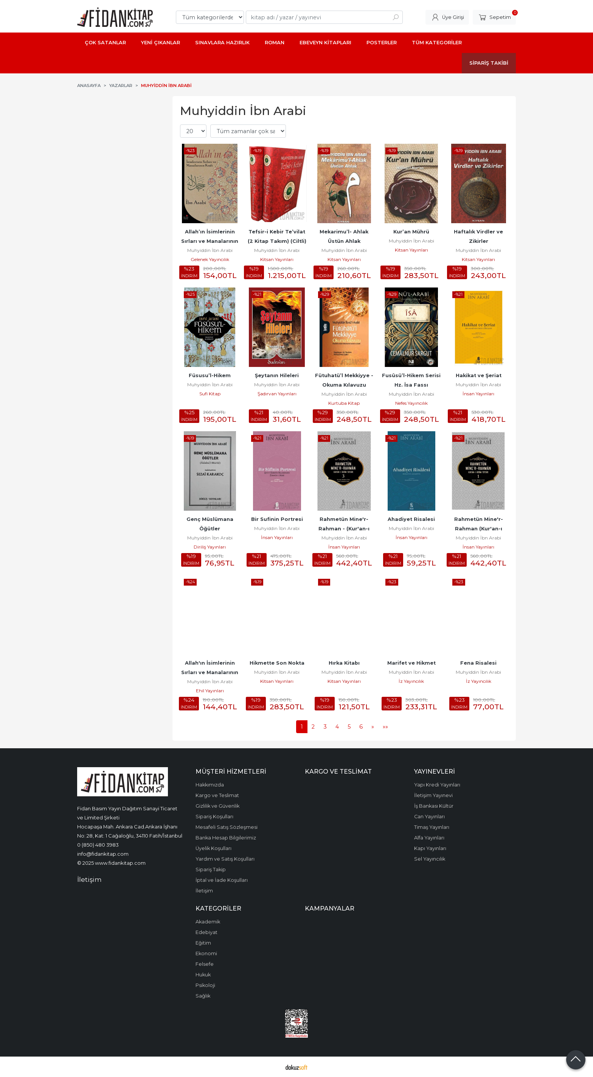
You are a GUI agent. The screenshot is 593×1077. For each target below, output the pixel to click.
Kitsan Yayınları (276, 259)
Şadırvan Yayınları (277, 393)
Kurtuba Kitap (344, 403)
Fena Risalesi (478, 663)
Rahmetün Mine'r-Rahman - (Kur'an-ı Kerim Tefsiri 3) (344, 528)
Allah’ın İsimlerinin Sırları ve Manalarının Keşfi (210, 241)
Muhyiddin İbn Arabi (210, 250)
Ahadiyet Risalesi (411, 519)
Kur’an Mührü (411, 232)
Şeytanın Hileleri (277, 375)
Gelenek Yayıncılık (210, 259)
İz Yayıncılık (411, 681)
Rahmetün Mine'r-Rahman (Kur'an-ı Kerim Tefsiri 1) (479, 528)
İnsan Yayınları (478, 393)
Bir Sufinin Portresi (277, 519)
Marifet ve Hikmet (411, 663)
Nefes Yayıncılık (411, 403)
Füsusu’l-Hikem (210, 375)
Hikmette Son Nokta (277, 663)
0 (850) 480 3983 (98, 845)
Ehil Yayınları (210, 690)
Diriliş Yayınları (210, 547)
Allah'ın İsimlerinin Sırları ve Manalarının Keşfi (210, 672)
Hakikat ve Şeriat (478, 375)
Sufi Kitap (209, 393)
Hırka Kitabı (344, 663)
